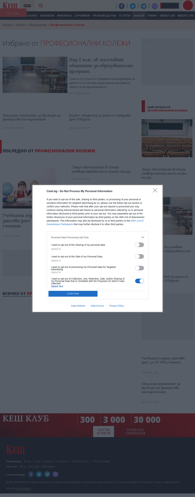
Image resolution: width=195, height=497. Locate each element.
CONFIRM (73, 294)
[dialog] (97, 248)
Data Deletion (78, 305)
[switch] (139, 244)
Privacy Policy (116, 305)
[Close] (156, 191)
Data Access (97, 305)
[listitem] (97, 237)
